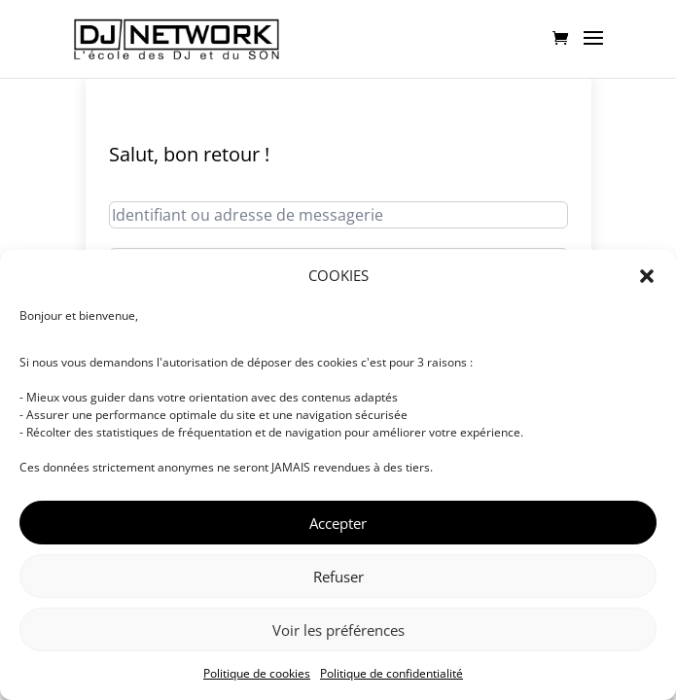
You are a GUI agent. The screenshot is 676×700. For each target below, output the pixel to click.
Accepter (338, 523)
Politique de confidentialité (391, 673)
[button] (647, 276)
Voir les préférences (338, 630)
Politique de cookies (256, 673)
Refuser (338, 576)
